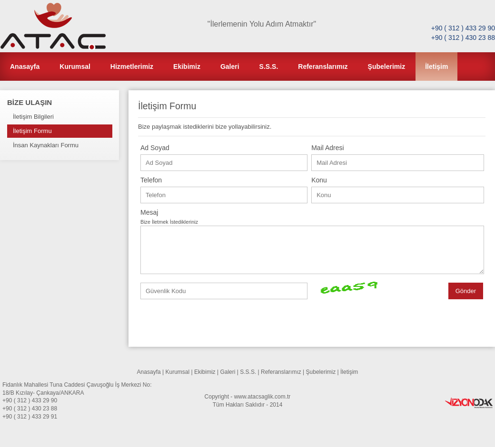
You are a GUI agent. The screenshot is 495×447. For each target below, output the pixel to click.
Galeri (229, 66)
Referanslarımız (322, 66)
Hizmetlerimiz (131, 66)
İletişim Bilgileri (33, 116)
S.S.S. (268, 66)
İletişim (436, 66)
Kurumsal (74, 66)
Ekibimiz (186, 66)
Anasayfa (25, 66)
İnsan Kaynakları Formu (46, 145)
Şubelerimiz (387, 66)
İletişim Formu (32, 130)
